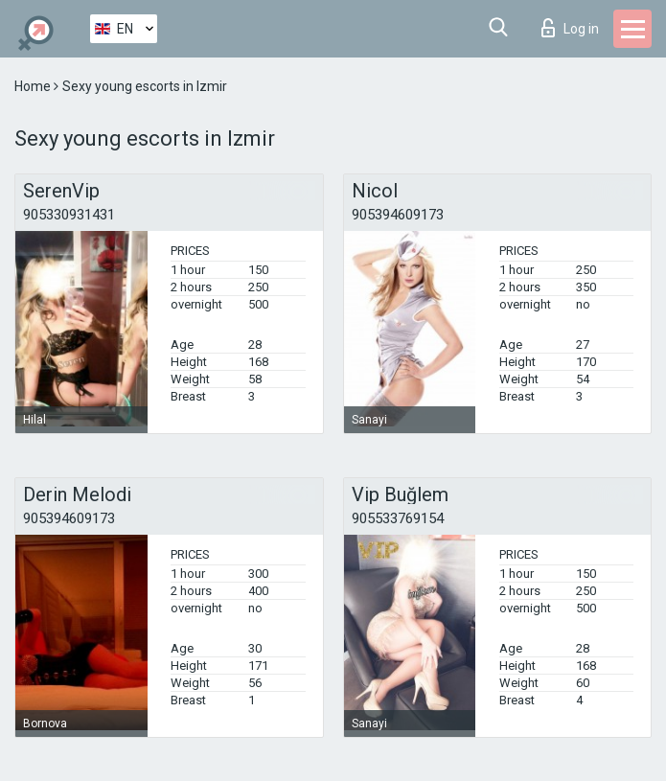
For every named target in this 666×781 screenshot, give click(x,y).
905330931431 (69, 214)
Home (34, 86)
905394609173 (398, 214)
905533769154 (398, 518)
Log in (570, 27)
